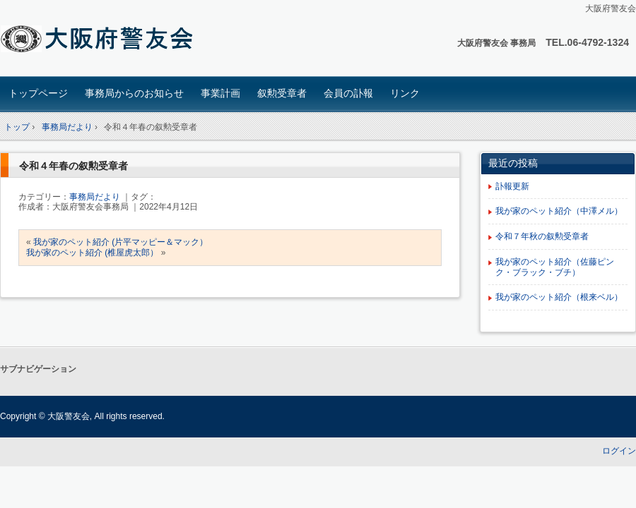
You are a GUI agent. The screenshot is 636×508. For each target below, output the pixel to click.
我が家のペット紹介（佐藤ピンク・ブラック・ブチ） (554, 267)
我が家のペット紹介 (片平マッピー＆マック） (120, 242)
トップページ (38, 93)
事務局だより (94, 197)
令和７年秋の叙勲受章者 (542, 236)
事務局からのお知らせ (134, 93)
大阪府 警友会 (99, 40)
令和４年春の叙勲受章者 (73, 165)
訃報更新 (512, 186)
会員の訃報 (348, 93)
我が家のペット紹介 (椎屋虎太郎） (92, 253)
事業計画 (220, 93)
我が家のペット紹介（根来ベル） (559, 297)
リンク (405, 93)
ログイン (619, 451)
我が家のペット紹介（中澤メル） (559, 211)
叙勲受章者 (282, 93)
